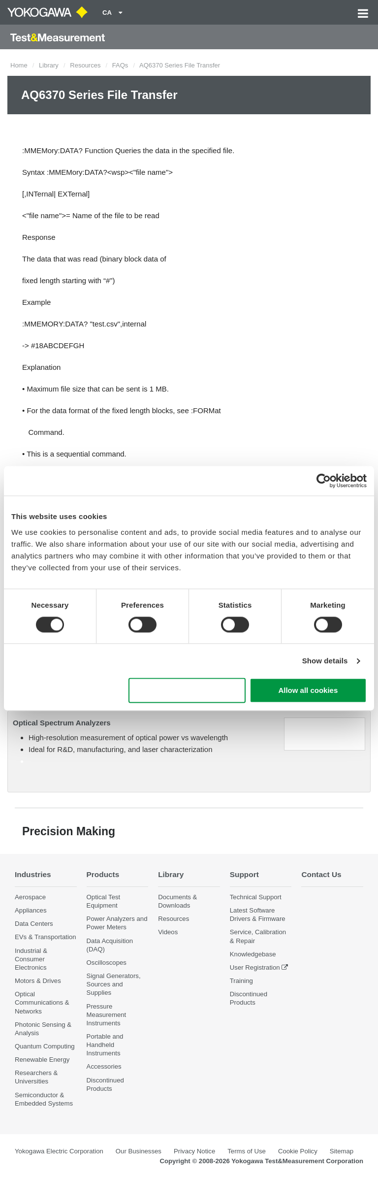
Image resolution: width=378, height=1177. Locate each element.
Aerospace (30, 897)
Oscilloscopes (106, 962)
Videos (168, 932)
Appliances (31, 910)
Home (19, 65)
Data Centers (34, 923)
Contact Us (321, 874)
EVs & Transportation (45, 937)
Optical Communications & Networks (42, 1002)
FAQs (120, 65)
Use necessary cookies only (187, 691)
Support (244, 874)
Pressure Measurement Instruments (106, 1015)
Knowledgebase (253, 954)
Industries (33, 874)
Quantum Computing (45, 1046)
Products (103, 874)
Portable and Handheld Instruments (105, 1045)
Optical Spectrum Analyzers (62, 723)
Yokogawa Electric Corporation (59, 1151)
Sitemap (341, 1151)
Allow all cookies (308, 691)
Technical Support (256, 897)
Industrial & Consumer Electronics (31, 959)
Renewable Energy (42, 1059)
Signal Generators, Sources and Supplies (114, 984)
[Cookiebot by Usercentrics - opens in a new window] (324, 480)
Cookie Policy (297, 1151)
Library (49, 65)
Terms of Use (246, 1151)
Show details (325, 660)
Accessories (104, 1066)
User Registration (255, 967)
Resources (85, 65)
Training (241, 980)
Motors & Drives (38, 980)
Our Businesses (138, 1151)
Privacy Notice (194, 1151)
